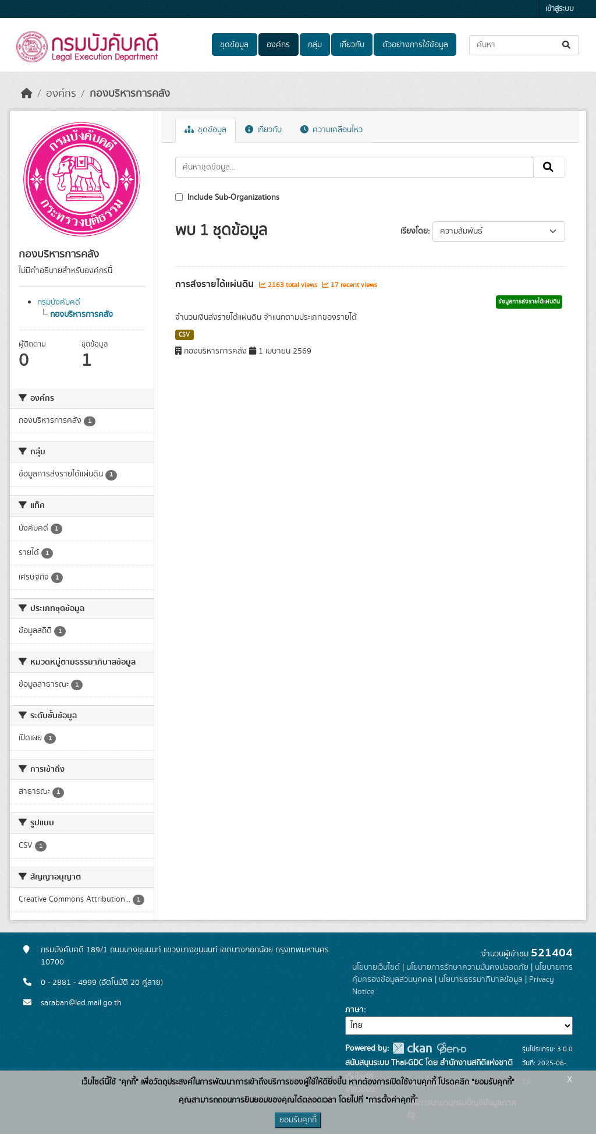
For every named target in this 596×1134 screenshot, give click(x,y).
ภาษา (354, 1010)
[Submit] (567, 45)
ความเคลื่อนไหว (331, 130)
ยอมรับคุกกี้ (298, 1120)
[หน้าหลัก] (27, 93)
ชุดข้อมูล (234, 45)
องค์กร (278, 45)
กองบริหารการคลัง (130, 93)
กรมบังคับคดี (58, 302)
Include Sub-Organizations (227, 197)
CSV (184, 335)
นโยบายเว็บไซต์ (376, 967)
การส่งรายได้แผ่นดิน (215, 284)
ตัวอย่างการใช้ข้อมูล (415, 45)
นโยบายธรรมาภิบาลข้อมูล (481, 979)
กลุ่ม (315, 45)
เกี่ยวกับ (352, 45)
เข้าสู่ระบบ (559, 9)
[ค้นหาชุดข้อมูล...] (524, 45)
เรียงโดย (414, 231)
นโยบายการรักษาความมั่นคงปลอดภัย (467, 967)
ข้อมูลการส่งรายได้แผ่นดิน (529, 302)
